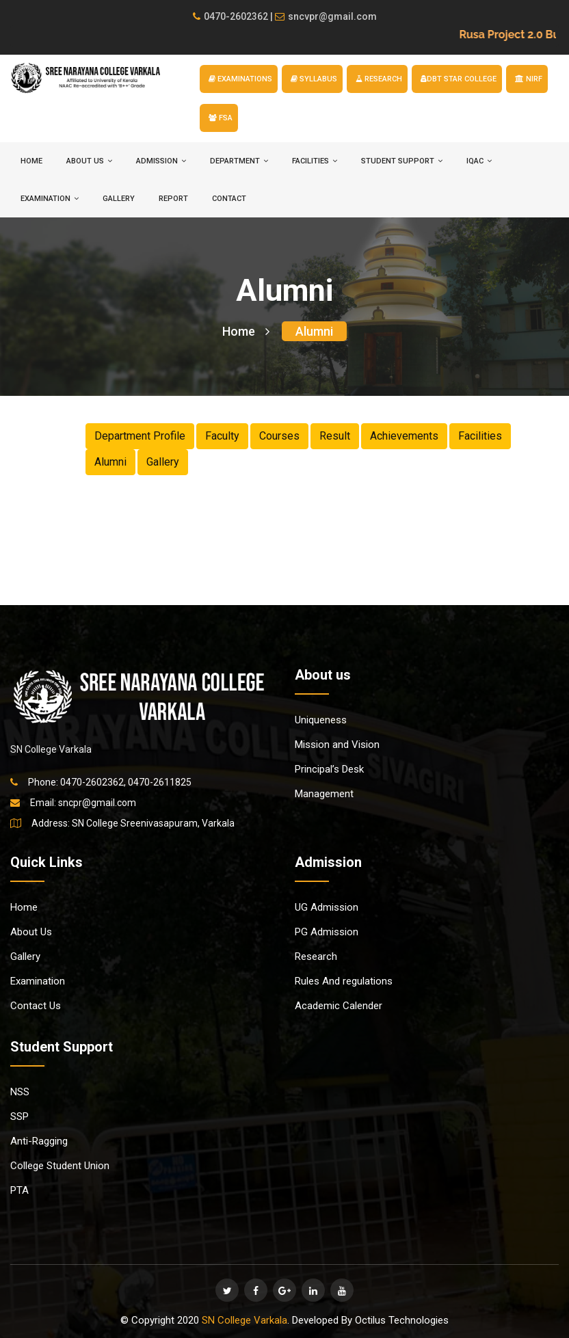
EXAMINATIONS (240, 79)
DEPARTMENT (239, 161)
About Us (31, 932)
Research (316, 956)
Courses (279, 435)
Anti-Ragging (39, 1141)
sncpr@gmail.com (97, 802)
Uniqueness (321, 720)
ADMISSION (161, 161)
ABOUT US (89, 161)
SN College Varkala (244, 1320)
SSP (19, 1116)
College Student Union (59, 1166)
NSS (19, 1092)
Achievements (404, 435)
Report (173, 198)
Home (245, 331)
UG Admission (326, 907)
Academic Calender (338, 1006)
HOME (31, 161)
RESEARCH (379, 79)
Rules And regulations (344, 981)
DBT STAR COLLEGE (459, 79)
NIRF (528, 79)
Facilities (480, 435)
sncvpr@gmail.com (326, 16)
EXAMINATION (50, 198)
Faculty (222, 435)
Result (334, 435)
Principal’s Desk (329, 769)
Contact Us (35, 1006)
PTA (19, 1190)
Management (324, 794)
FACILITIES (314, 161)
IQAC (479, 161)
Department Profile (139, 435)
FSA (221, 117)
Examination (37, 981)
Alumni (314, 331)
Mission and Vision (337, 744)
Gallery (119, 198)
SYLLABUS (314, 79)
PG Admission (326, 932)
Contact (229, 198)
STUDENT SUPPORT (401, 161)
